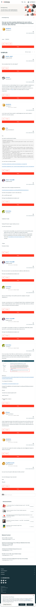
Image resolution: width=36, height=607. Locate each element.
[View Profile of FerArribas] (8, 211)
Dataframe (7, 39)
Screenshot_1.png (6, 398)
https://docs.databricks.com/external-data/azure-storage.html (14, 164)
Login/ (32, 2)
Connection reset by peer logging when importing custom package (15, 558)
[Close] (33, 595)
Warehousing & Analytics (7, 539)
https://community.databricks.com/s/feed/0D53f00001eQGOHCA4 (15, 190)
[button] (3, 44)
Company (3, 574)
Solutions (2, 572)
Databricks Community (6, 2)
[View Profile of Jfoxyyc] (8, 412)
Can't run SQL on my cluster (7, 537)
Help (25, 2)
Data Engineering (5, 17)
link (12, 89)
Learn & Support (4, 570)
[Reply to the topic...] (19, 495)
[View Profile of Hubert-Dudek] (10, 180)
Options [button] (33, 17)
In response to (12, 107)
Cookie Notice (27, 599)
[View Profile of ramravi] (8, 77)
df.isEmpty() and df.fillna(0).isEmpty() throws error (12, 548)
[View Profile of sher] (7, 128)
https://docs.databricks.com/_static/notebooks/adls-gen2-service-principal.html (18, 166)
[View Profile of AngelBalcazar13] (10, 463)
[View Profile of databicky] (8, 28)
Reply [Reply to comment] (18, 71)
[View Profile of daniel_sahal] (9, 56)
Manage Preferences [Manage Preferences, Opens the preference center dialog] (7, 604)
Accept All (30, 604)
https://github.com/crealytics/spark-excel (16, 236)
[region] (18, 600)
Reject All (22, 604)
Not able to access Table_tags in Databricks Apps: (11, 553)
